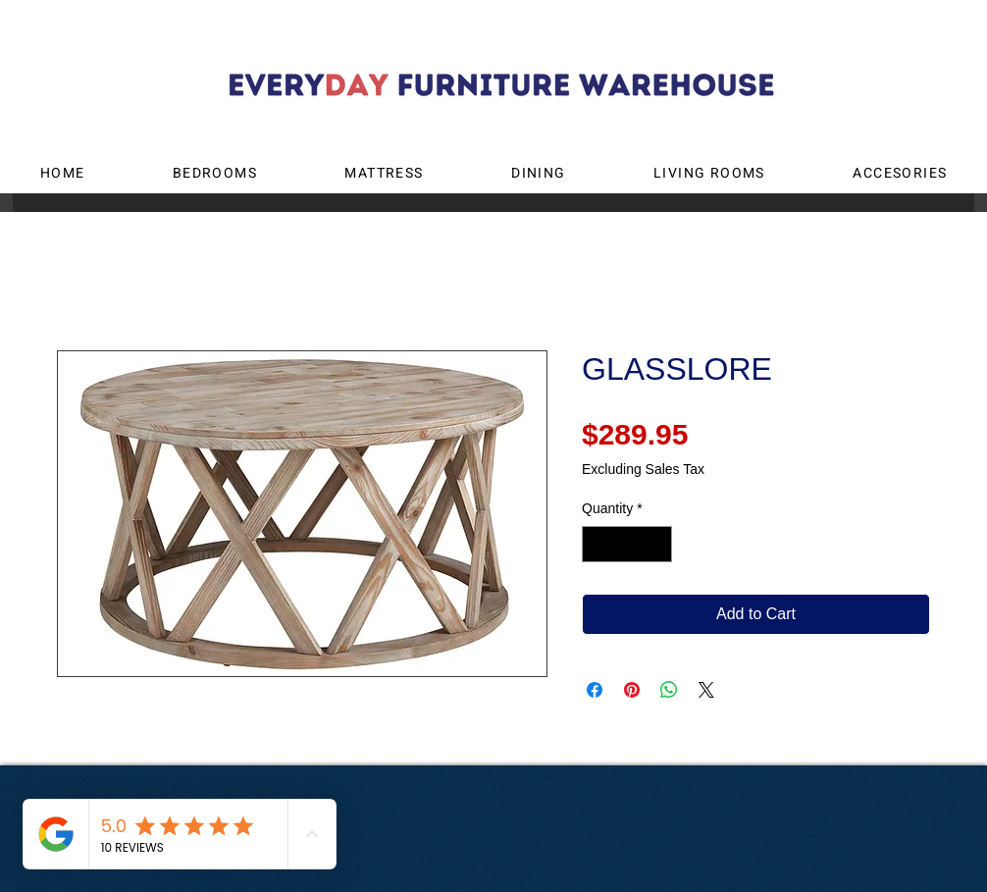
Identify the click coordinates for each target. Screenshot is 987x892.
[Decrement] (597, 544)
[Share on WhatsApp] (669, 690)
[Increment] (657, 544)
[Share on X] (706, 690)
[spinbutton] (627, 544)
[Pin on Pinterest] (632, 690)
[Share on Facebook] (594, 690)
